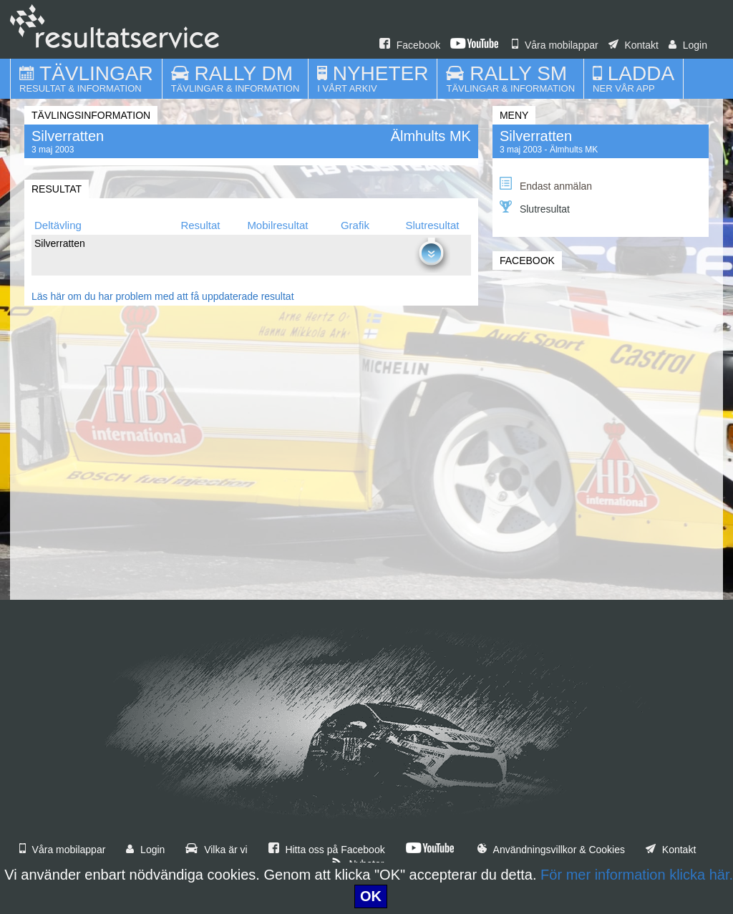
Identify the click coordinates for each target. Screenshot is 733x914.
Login (688, 45)
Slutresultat (535, 207)
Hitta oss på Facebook (326, 849)
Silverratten (536, 136)
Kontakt (633, 45)
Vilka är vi (216, 849)
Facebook (409, 45)
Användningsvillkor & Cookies (551, 849)
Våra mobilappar (555, 45)
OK (371, 896)
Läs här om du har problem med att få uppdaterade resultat (162, 296)
